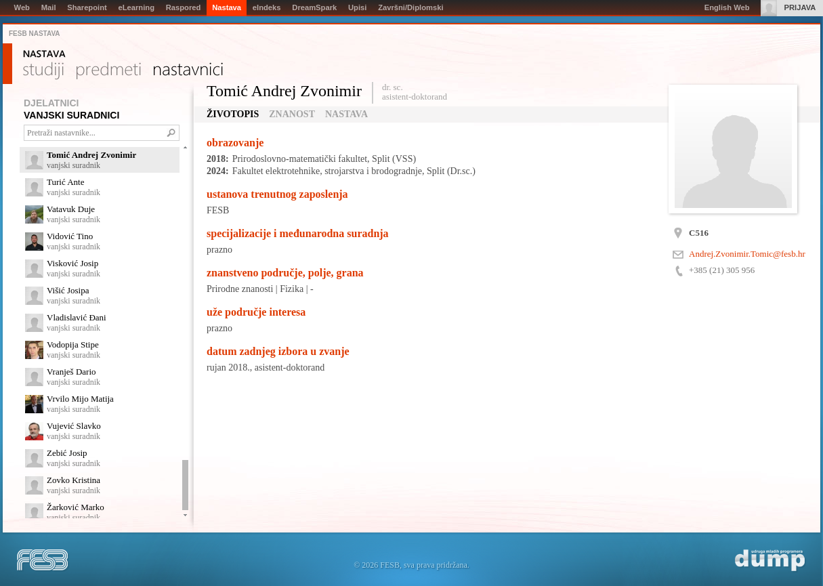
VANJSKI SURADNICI (71, 115)
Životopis (233, 114)
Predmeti (109, 71)
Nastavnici (188, 71)
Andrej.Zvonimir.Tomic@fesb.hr (747, 254)
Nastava (44, 54)
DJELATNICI (51, 103)
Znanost (292, 114)
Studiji (43, 71)
